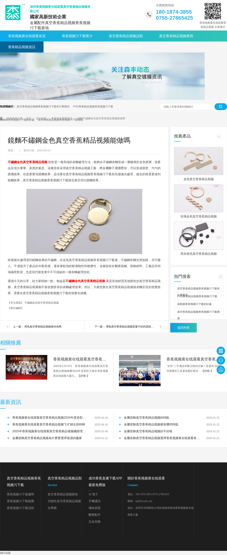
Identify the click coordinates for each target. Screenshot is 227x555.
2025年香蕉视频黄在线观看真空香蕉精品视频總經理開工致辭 (50, 431)
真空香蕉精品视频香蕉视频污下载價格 (198, 312)
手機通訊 (95, 501)
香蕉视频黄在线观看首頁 (27, 36)
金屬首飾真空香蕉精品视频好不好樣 (148, 431)
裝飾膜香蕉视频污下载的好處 (194, 304)
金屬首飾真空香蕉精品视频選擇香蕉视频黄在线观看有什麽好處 (162, 438)
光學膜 (52, 508)
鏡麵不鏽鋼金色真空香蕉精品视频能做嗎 (101, 118)
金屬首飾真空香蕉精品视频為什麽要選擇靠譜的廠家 (47, 438)
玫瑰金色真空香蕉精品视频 (198, 216)
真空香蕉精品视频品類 (126, 36)
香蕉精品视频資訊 (21, 47)
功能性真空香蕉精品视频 (64, 501)
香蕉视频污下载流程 (20, 508)
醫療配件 (95, 514)
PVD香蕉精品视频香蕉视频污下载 (93, 106)
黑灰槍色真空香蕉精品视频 (198, 253)
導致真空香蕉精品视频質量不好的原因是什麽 (130, 326)
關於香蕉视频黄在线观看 (70, 47)
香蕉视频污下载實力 (77, 36)
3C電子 (93, 494)
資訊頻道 (41, 118)
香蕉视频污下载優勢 (20, 494)
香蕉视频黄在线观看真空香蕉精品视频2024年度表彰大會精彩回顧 (80, 359)
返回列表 (183, 327)
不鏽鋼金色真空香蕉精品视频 (41, 302)
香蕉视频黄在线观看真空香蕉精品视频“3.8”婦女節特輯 (193, 359)
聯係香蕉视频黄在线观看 (124, 47)
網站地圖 (5, 552)
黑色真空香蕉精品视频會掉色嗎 (42, 326)
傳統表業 (95, 508)
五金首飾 (95, 521)
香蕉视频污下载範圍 (20, 501)
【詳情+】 (83, 375)
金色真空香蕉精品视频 (198, 179)
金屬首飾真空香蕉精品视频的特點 (146, 417)
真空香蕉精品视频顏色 (63, 494)
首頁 (29, 118)
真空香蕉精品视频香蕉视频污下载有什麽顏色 (43, 106)
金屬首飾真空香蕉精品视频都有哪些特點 (151, 424)
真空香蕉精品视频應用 (176, 36)
